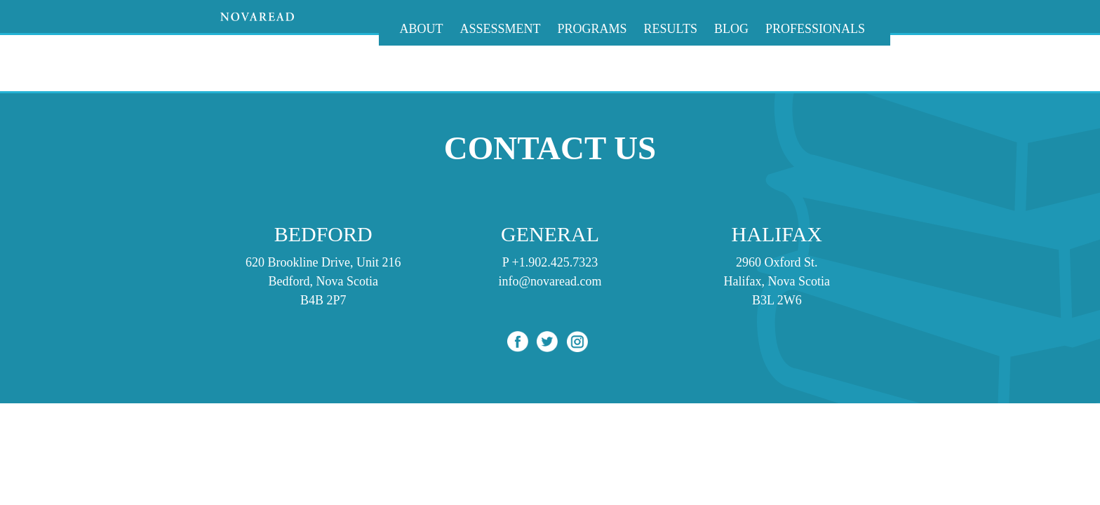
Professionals (815, 29)
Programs (592, 29)
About (421, 29)
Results (670, 29)
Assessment (500, 29)
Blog (731, 29)
